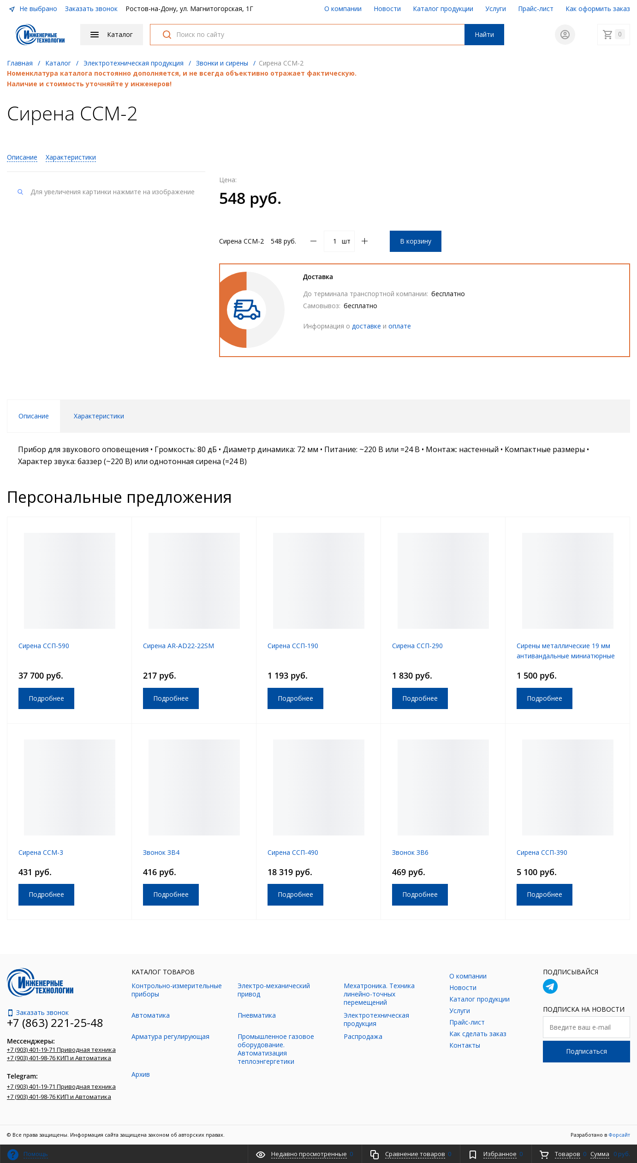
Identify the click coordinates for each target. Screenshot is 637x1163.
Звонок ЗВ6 (410, 852)
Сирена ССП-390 (542, 852)
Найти (484, 34)
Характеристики (71, 157)
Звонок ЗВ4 (161, 852)
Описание (22, 157)
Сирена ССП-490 (293, 852)
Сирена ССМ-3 (40, 852)
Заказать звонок (91, 8)
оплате (399, 326)
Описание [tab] (33, 416)
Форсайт (619, 1134)
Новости (387, 8)
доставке (366, 326)
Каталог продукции (443, 8)
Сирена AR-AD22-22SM (178, 645)
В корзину (415, 241)
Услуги (495, 8)
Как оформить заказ (598, 8)
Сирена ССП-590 (43, 645)
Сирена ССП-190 (293, 645)
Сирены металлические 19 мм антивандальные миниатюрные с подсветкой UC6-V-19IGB (566, 655)
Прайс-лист (536, 8)
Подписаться (586, 1051)
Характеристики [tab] (99, 416)
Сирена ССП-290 (417, 645)
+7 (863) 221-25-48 (55, 1022)
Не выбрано (32, 8)
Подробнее (46, 698)
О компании (343, 8)
